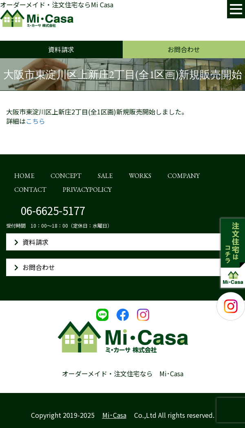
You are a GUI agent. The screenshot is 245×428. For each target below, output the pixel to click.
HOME (24, 175)
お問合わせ (184, 49)
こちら (35, 121)
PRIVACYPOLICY (87, 189)
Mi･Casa (114, 415)
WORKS (140, 175)
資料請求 (61, 49)
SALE (105, 175)
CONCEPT (66, 175)
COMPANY (184, 175)
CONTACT (30, 189)
